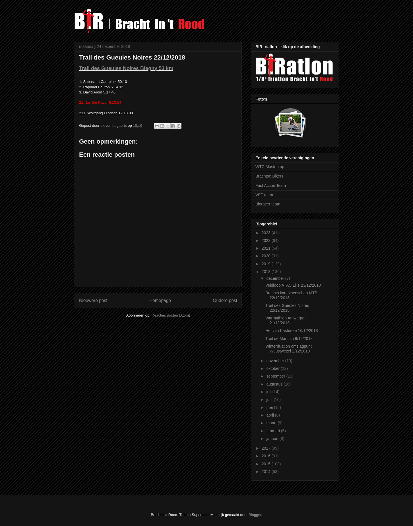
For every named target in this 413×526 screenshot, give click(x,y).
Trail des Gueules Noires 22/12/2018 (287, 308)
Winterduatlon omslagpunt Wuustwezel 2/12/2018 (288, 348)
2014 (267, 471)
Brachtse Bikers (269, 176)
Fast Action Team (270, 185)
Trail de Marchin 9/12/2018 (289, 338)
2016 (267, 456)
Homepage (160, 300)
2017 (267, 448)
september (276, 376)
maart (272, 423)
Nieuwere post (93, 300)
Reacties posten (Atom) (171, 315)
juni (270, 399)
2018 (267, 271)
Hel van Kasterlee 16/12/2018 (291, 330)
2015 (267, 464)
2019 (267, 264)
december (275, 278)
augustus (275, 384)
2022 (267, 240)
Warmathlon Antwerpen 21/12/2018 (286, 320)
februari (273, 431)
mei (270, 407)
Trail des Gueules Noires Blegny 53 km (126, 68)
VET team (264, 195)
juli (269, 392)
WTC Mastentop (269, 166)
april (270, 415)
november (275, 360)
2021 (267, 248)
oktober (273, 368)
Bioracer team (267, 204)
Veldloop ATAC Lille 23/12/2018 (293, 285)
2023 (267, 233)
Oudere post (225, 300)
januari (272, 438)
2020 (267, 256)
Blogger (255, 515)
